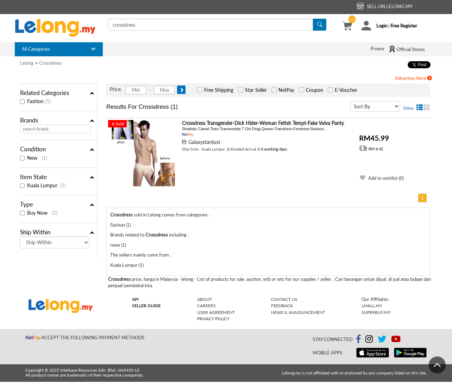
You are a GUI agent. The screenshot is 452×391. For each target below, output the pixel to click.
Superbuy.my (376, 312)
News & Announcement (298, 312)
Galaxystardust (204, 142)
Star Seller (256, 90)
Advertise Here (413, 78)
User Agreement (216, 312)
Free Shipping (218, 90)
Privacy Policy (213, 318)
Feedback (282, 305)
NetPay (286, 90)
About (204, 299)
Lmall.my (372, 305)
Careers (206, 305)
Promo (377, 48)
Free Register (403, 26)
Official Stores (407, 49)
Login (381, 26)
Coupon (314, 90)
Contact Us (284, 299)
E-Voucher (346, 90)
